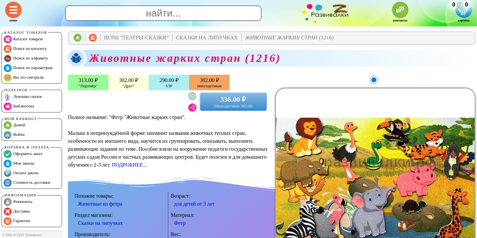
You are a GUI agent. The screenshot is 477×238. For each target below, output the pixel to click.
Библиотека (19, 106)
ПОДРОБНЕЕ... (129, 165)
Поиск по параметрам (28, 68)
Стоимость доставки (27, 183)
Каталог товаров (23, 39)
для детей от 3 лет (194, 204)
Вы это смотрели (24, 78)
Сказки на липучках (100, 223)
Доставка (17, 212)
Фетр (180, 223)
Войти (14, 135)
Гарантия (17, 221)
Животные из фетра (100, 204)
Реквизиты (18, 202)
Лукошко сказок (23, 97)
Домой (14, 125)
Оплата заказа (21, 173)
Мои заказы (19, 164)
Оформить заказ (23, 154)
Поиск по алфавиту (26, 58)
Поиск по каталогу (25, 49)
